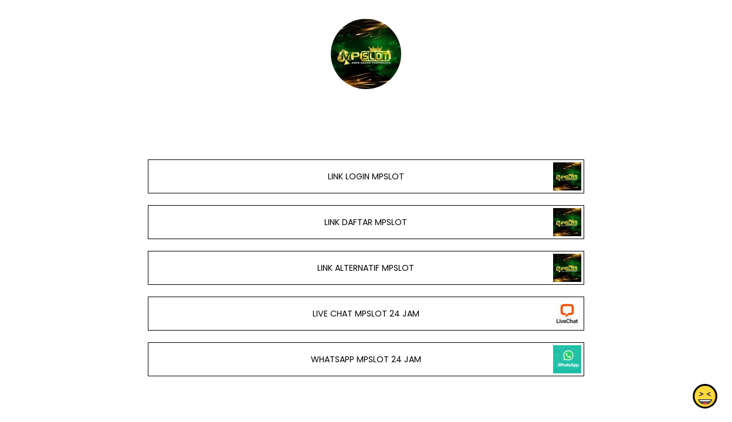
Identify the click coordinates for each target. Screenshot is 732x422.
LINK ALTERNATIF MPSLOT (365, 268)
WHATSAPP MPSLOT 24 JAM (366, 359)
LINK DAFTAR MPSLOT (365, 222)
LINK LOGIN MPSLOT (366, 176)
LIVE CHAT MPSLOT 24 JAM (366, 313)
